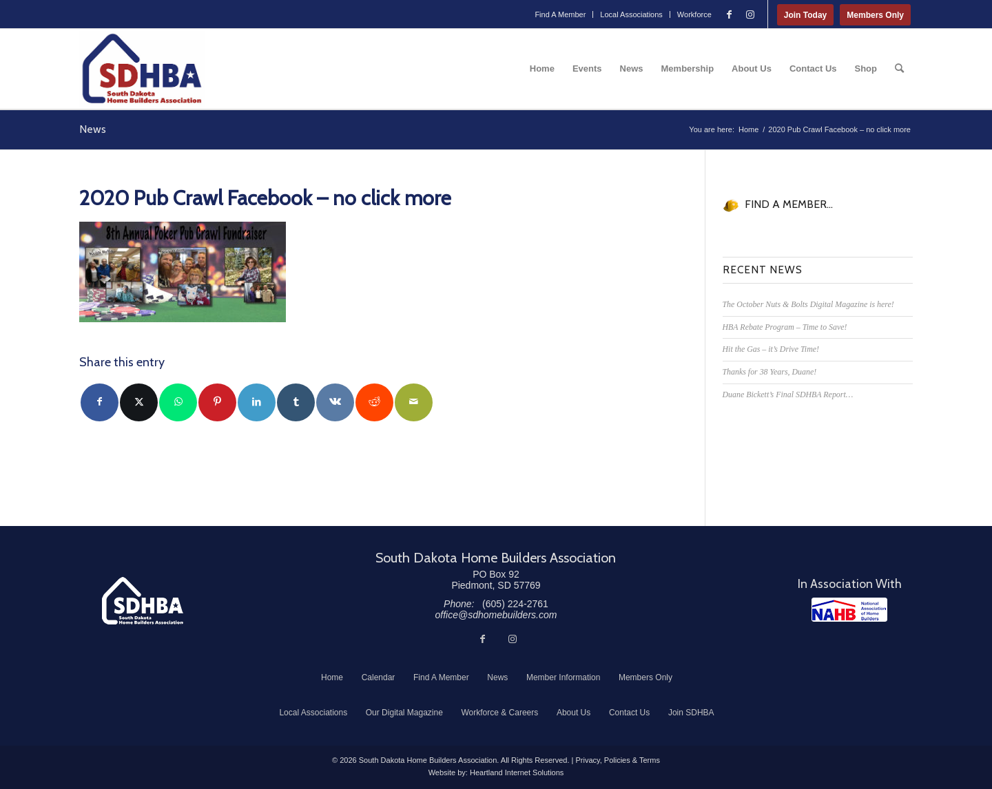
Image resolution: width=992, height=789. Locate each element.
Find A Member (560, 14)
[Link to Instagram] (750, 14)
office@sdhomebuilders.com (496, 614)
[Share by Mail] (414, 402)
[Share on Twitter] (139, 402)
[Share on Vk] (335, 402)
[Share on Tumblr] (296, 402)
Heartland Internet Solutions (517, 772)
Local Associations (631, 14)
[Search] (899, 69)
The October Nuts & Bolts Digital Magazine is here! (808, 304)
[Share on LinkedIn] (257, 402)
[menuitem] (560, 14)
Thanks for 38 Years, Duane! (770, 372)
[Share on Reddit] (374, 402)
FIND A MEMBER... (789, 204)
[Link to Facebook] (729, 14)
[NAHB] (849, 610)
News (92, 129)
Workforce (694, 14)
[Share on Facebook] (99, 402)
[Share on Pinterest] (217, 402)
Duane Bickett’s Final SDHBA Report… (788, 394)
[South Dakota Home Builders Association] (142, 69)
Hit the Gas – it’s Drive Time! (771, 349)
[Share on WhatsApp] (178, 402)
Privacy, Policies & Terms (617, 760)
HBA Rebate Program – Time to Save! (785, 327)
